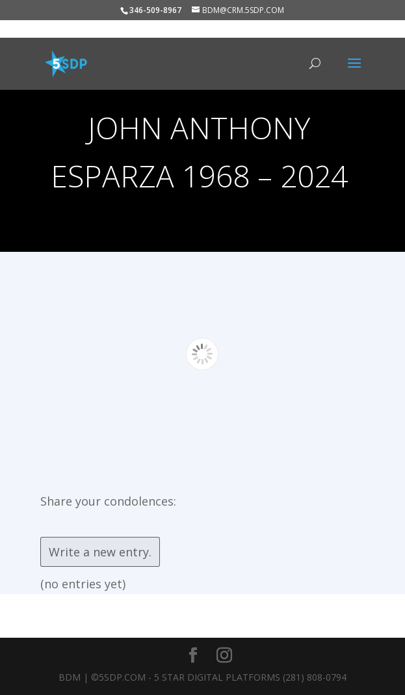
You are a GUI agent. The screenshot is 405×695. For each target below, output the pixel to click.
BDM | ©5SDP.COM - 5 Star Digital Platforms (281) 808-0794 (202, 677)
